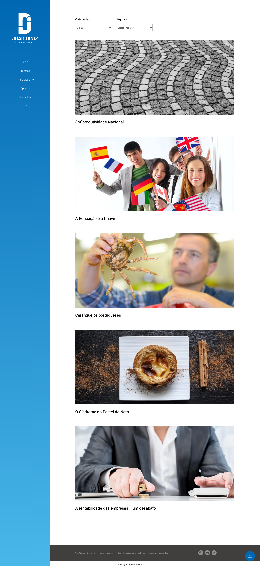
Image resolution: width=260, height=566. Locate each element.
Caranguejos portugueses (98, 315)
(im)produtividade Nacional (99, 122)
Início (25, 62)
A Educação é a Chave (95, 219)
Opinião (25, 88)
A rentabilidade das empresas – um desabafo (115, 508)
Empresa (25, 71)
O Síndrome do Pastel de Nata (102, 412)
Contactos (25, 97)
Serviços (25, 80)
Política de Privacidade (158, 552)
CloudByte (139, 552)
